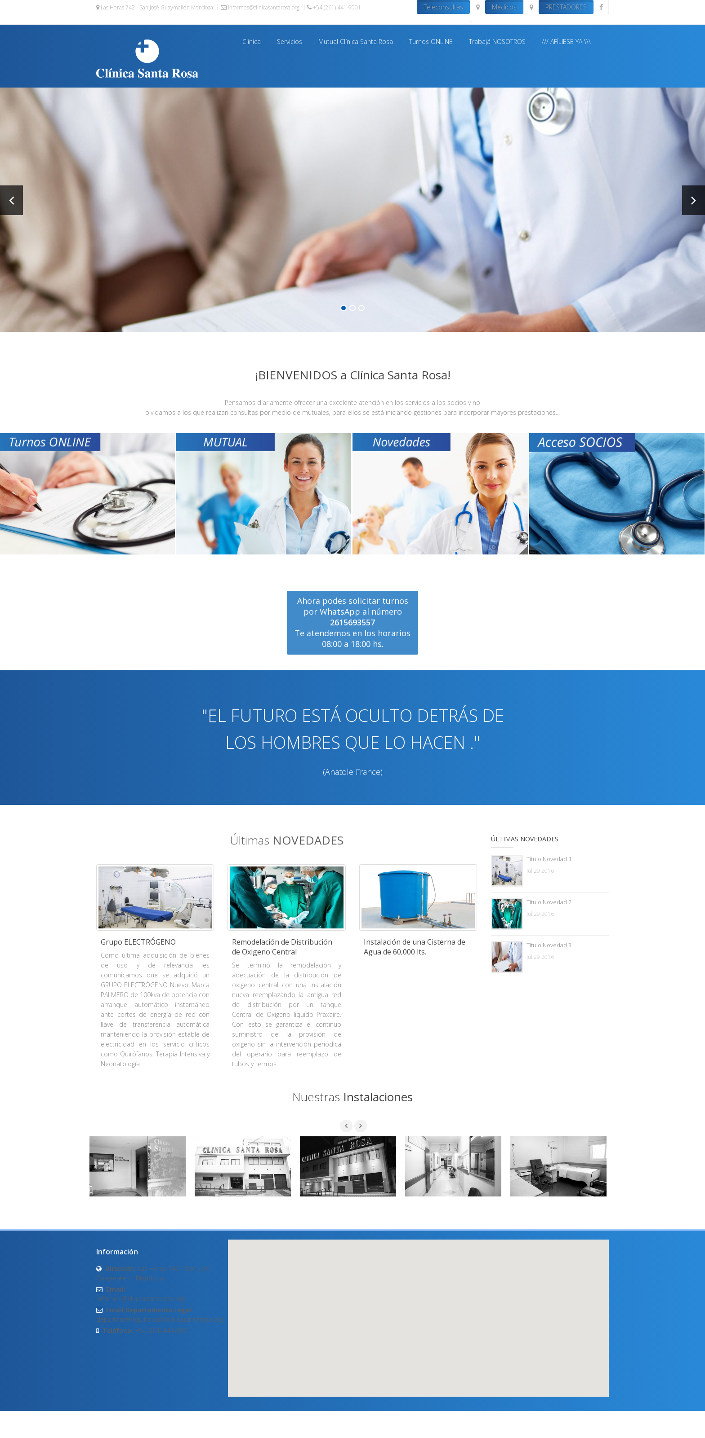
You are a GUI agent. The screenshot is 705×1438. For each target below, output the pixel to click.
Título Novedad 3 (549, 945)
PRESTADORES (566, 7)
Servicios (289, 41)
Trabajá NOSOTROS (497, 41)
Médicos (504, 7)
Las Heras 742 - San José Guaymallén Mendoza (154, 7)
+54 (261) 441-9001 (334, 7)
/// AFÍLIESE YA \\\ (566, 41)
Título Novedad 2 (549, 902)
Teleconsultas (443, 7)
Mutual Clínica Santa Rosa (355, 41)
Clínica (251, 41)
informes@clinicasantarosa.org (260, 7)
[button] (418, 1310)
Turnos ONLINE (431, 41)
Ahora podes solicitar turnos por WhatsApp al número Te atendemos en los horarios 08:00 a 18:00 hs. (352, 622)
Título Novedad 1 (549, 859)
